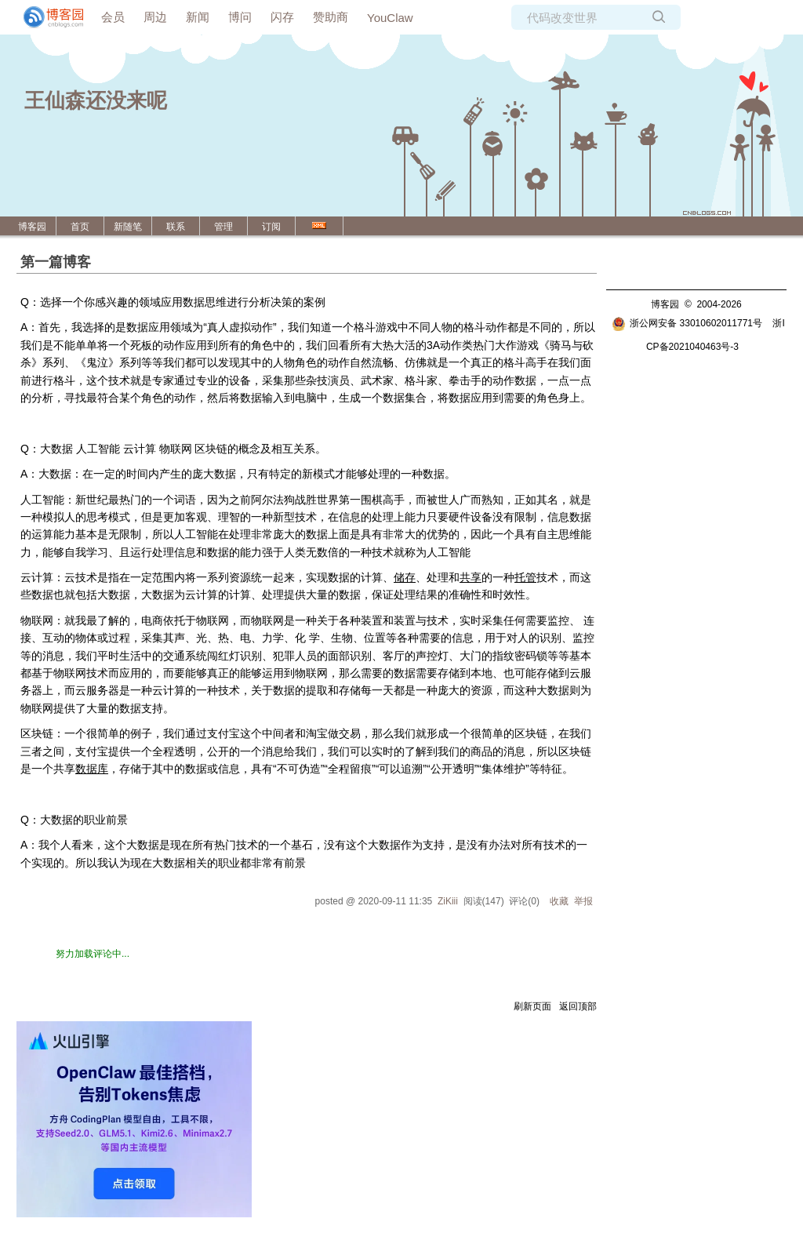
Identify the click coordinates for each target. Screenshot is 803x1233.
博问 (240, 17)
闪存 (282, 17)
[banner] (47, 17)
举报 (583, 901)
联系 (175, 226)
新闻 (197, 17)
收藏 (559, 901)
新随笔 (128, 226)
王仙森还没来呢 (95, 100)
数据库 (91, 768)
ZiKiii (448, 901)
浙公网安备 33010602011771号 (687, 323)
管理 (223, 226)
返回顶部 (578, 1006)
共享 (470, 577)
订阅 (271, 226)
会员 (113, 17)
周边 (155, 17)
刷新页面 (532, 1006)
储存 (405, 577)
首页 (80, 226)
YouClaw (390, 17)
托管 (525, 577)
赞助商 (330, 17)
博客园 (32, 226)
